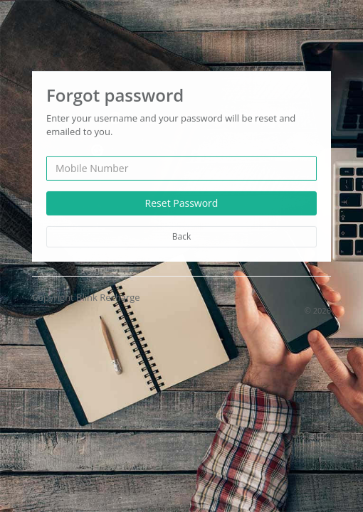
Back (181, 236)
